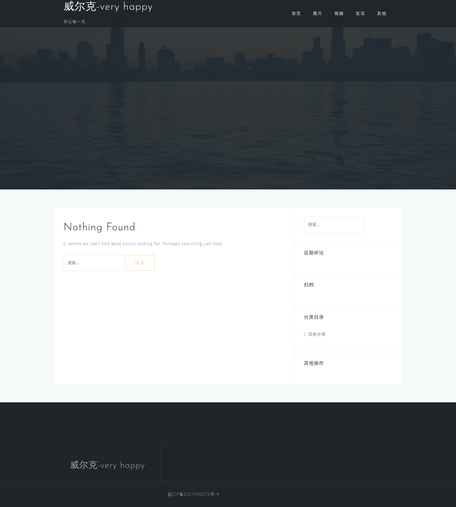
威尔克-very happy (108, 7)
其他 (382, 13)
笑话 (360, 13)
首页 (296, 13)
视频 (339, 13)
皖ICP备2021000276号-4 (193, 494)
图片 (318, 13)
